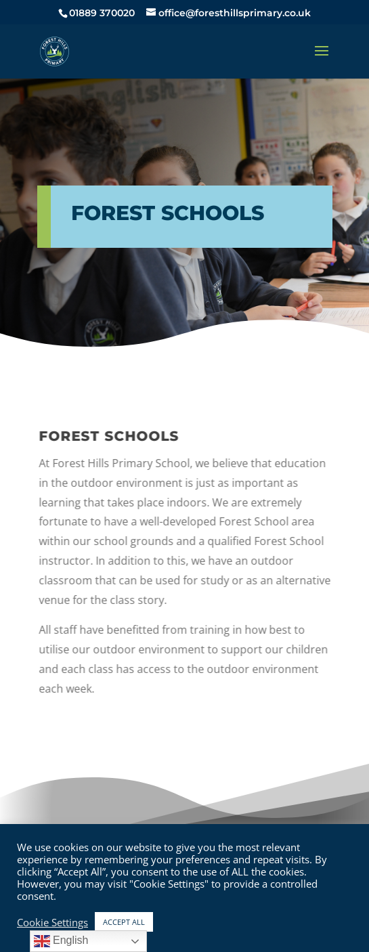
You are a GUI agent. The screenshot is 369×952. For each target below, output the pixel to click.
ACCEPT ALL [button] (124, 922)
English (61, 941)
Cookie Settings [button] (52, 922)
